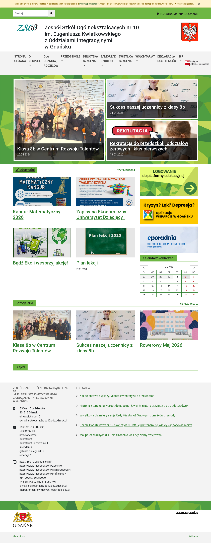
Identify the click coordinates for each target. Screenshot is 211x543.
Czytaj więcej (126, 170)
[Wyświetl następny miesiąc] (194, 267)
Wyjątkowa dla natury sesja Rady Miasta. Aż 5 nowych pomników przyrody (127, 415)
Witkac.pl (193, 536)
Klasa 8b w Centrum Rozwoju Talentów (59, 151)
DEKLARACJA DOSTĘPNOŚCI (166, 59)
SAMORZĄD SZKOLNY (108, 59)
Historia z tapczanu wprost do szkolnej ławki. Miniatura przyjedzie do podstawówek (134, 405)
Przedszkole (70, 56)
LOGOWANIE (188, 14)
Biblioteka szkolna (90, 59)
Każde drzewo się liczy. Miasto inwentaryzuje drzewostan (117, 396)
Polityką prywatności (89, 4)
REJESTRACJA (167, 14)
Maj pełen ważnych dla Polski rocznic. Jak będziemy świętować (121, 435)
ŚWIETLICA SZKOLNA (126, 59)
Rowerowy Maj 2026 (161, 345)
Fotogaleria (24, 303)
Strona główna (20, 59)
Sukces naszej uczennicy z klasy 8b (152, 110)
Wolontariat (145, 56)
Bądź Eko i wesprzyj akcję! (40, 263)
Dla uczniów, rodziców (51, 61)
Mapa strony (19, 536)
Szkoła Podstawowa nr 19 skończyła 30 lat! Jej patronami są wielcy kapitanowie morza (136, 425)
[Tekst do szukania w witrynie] (30, 13)
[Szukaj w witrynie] (51, 13)
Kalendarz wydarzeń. (158, 258)
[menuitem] (34, 63)
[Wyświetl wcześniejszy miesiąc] (144, 267)
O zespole (35, 59)
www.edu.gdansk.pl (187, 512)
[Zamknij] (199, 4)
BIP (181, 56)
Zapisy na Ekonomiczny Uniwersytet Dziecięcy (101, 214)
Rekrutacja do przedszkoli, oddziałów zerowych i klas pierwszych (152, 149)
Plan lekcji (87, 263)
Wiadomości (25, 170)
